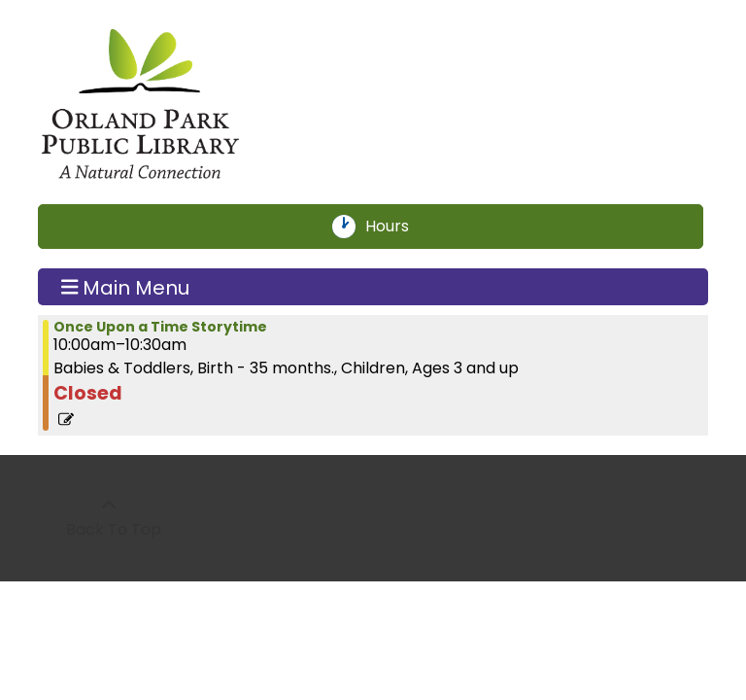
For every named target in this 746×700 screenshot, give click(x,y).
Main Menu (125, 286)
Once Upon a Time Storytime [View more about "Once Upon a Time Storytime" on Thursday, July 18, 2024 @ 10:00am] (160, 326)
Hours (398, 226)
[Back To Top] (108, 518)
